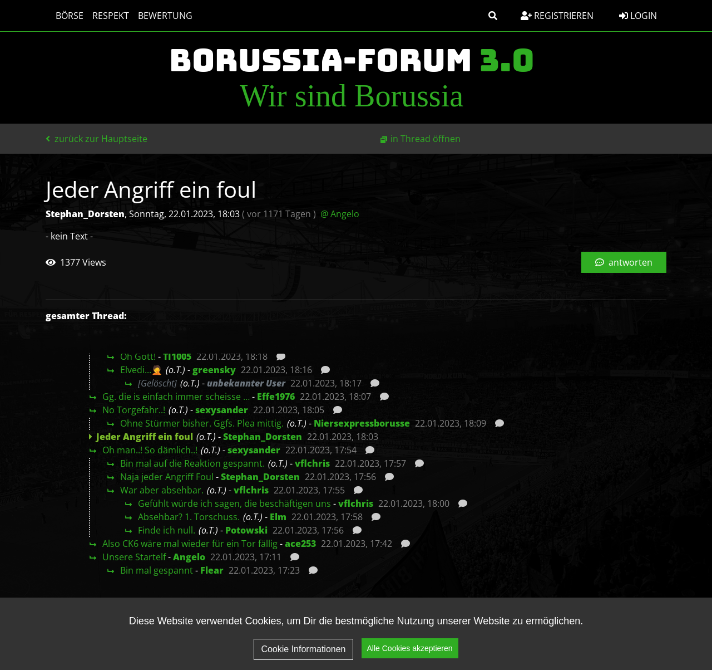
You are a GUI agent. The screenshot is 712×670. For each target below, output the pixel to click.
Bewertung (159, 15)
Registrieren (557, 15)
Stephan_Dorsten (262, 437)
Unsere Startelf (134, 557)
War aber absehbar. (162, 490)
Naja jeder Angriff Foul (167, 477)
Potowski (246, 530)
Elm (278, 517)
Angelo (189, 557)
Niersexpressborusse (362, 423)
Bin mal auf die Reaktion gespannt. (192, 463)
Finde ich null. (166, 530)
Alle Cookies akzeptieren (410, 652)
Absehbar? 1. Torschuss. (189, 517)
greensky (214, 370)
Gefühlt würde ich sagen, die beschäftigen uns (234, 503)
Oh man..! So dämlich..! (150, 450)
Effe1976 (276, 396)
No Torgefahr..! (133, 410)
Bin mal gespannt (156, 570)
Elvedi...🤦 (141, 370)
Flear (212, 570)
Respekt (105, 15)
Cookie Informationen (303, 653)
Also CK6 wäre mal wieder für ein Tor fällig (190, 543)
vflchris (312, 463)
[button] (493, 15)
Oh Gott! (138, 356)
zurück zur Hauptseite (96, 139)
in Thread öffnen (425, 139)
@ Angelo (339, 214)
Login (638, 15)
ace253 (300, 543)
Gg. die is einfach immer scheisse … (176, 396)
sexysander (221, 410)
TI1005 (177, 356)
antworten (623, 262)
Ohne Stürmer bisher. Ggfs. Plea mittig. (202, 423)
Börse (64, 15)
